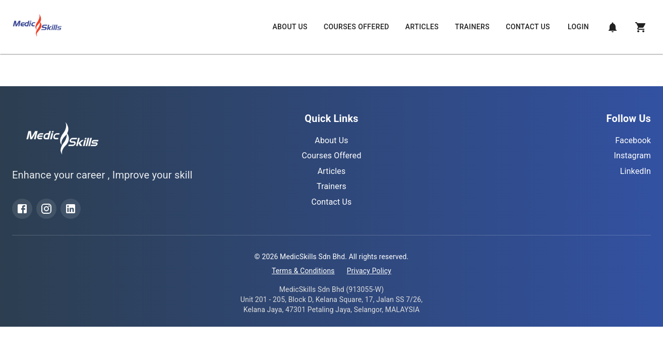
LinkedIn (635, 171)
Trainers (472, 27)
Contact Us (528, 27)
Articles (422, 27)
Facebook (633, 140)
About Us (289, 27)
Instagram (632, 155)
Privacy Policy (369, 271)
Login (578, 27)
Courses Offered (356, 27)
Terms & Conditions (303, 271)
